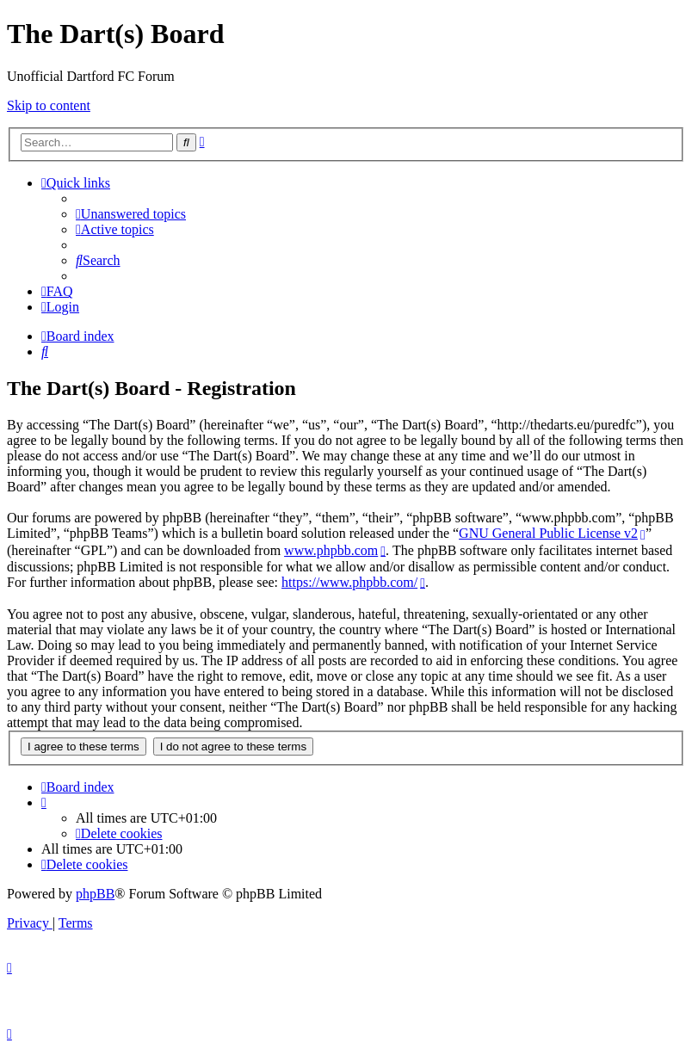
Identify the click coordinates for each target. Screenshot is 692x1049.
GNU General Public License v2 (548, 533)
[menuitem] (131, 214)
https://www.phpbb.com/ (349, 582)
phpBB (95, 893)
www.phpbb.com (331, 550)
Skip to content (48, 105)
